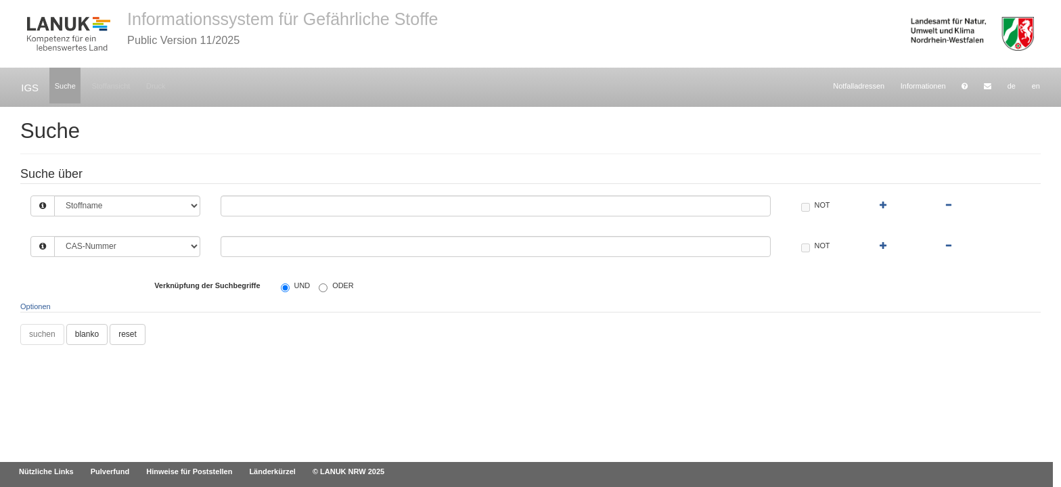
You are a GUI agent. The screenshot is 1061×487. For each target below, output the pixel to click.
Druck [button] (155, 86)
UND (296, 286)
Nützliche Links (46, 471)
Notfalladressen (858, 86)
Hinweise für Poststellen (189, 471)
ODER (336, 286)
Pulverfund (110, 471)
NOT (815, 206)
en (1036, 86)
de (1012, 86)
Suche (65, 86)
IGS (30, 87)
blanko (87, 334)
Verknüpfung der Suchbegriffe (207, 285)
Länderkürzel (272, 471)
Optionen (35, 306)
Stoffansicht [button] (110, 86)
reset (127, 334)
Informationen (923, 86)
